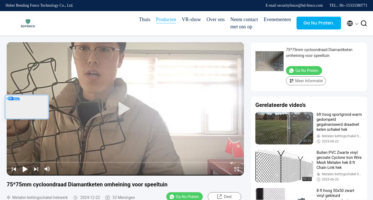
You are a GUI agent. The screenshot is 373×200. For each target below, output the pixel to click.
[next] (36, 169)
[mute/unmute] (47, 169)
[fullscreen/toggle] (236, 169)
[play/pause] (25, 169)
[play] (125, 109)
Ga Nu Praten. (318, 23)
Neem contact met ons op (244, 23)
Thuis (144, 19)
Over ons (216, 19)
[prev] (13, 169)
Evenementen (277, 19)
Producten (166, 19)
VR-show (191, 19)
